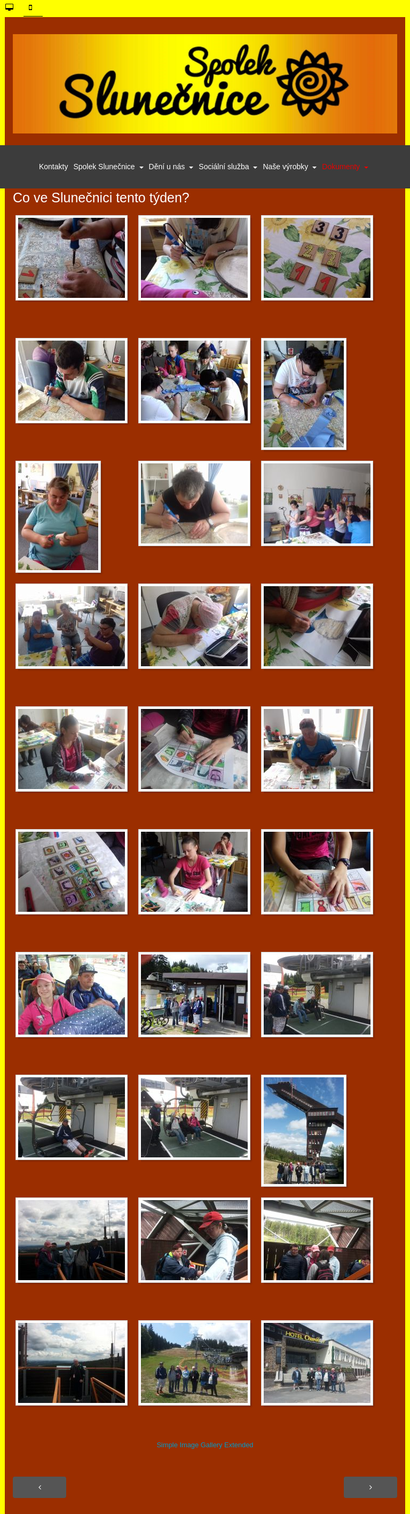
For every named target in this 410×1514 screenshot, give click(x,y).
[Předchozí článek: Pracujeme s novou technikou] (39, 1487)
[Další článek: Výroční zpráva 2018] (370, 1487)
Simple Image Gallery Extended (204, 1445)
